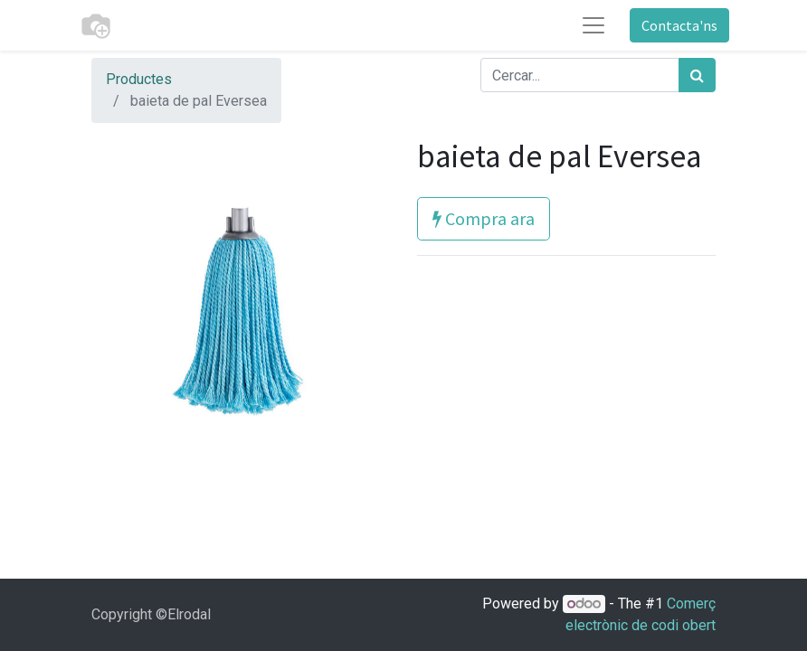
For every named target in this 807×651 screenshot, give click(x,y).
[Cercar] (697, 75)
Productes (139, 79)
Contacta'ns (679, 25)
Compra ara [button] (483, 218)
